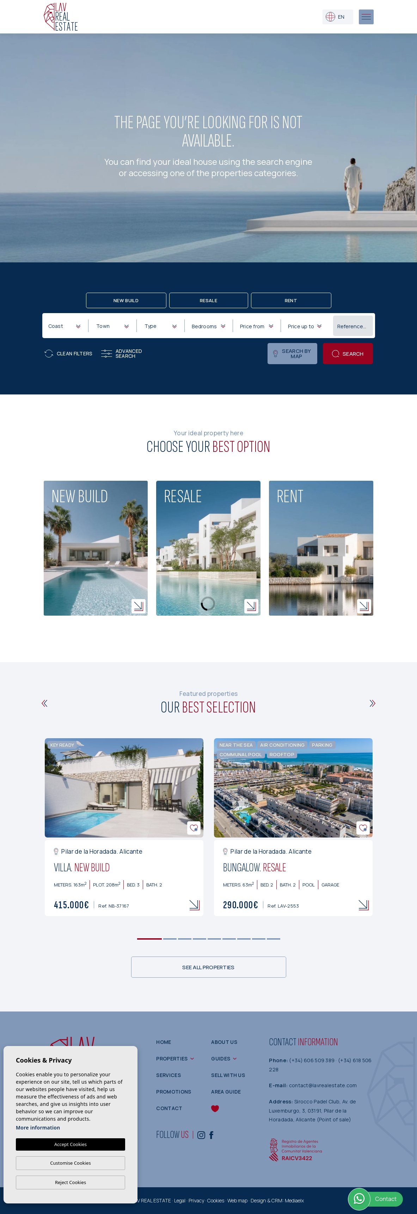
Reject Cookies (70, 1182)
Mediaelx (294, 1200)
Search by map (292, 353)
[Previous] (44, 703)
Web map (237, 1200)
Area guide (226, 1091)
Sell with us (228, 1075)
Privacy (196, 1200)
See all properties (208, 967)
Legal (179, 1200)
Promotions (173, 1091)
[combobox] (64, 325)
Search (348, 353)
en (335, 16)
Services (168, 1075)
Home (163, 1042)
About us (224, 1042)
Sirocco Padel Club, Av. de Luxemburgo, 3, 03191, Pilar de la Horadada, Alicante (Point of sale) (312, 1110)
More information (38, 1127)
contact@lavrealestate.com (323, 1085)
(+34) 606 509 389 (312, 1060)
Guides (220, 1058)
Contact (169, 1108)
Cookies (215, 1200)
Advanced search (121, 353)
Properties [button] (172, 1058)
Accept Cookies (70, 1144)
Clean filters (68, 353)
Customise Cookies (70, 1163)
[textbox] (66, 326)
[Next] (373, 703)
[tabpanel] (124, 827)
